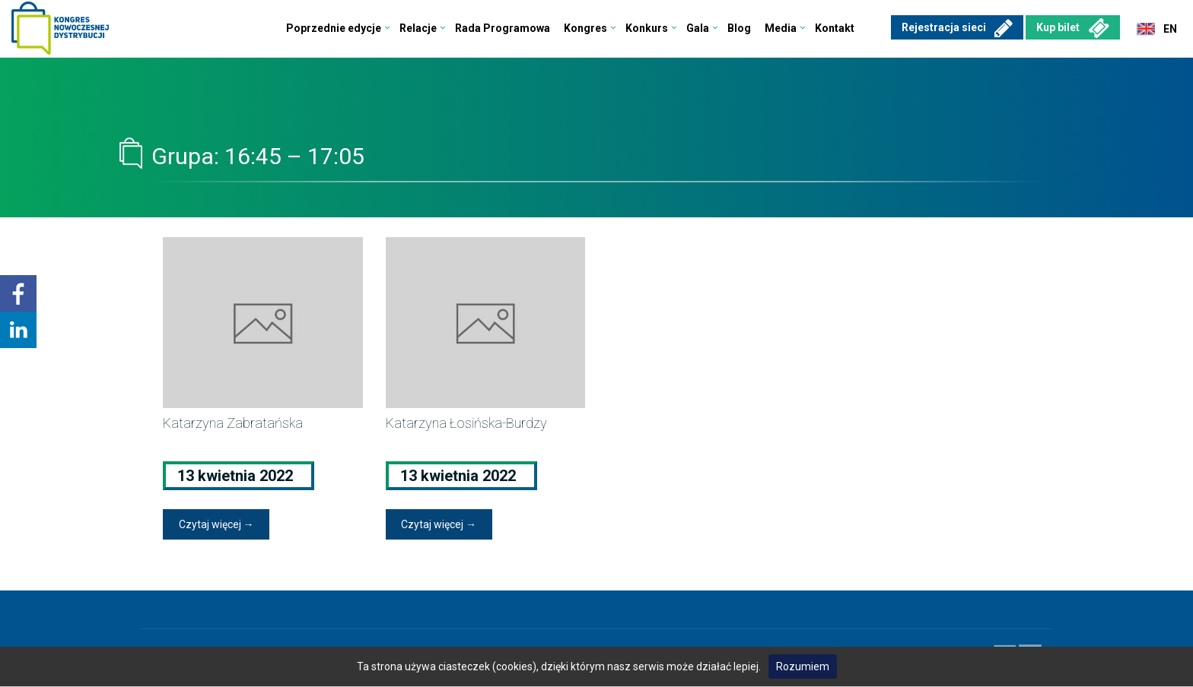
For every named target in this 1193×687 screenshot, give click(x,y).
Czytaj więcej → (216, 524)
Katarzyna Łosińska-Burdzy (466, 423)
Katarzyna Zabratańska (233, 423)
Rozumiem (802, 666)
